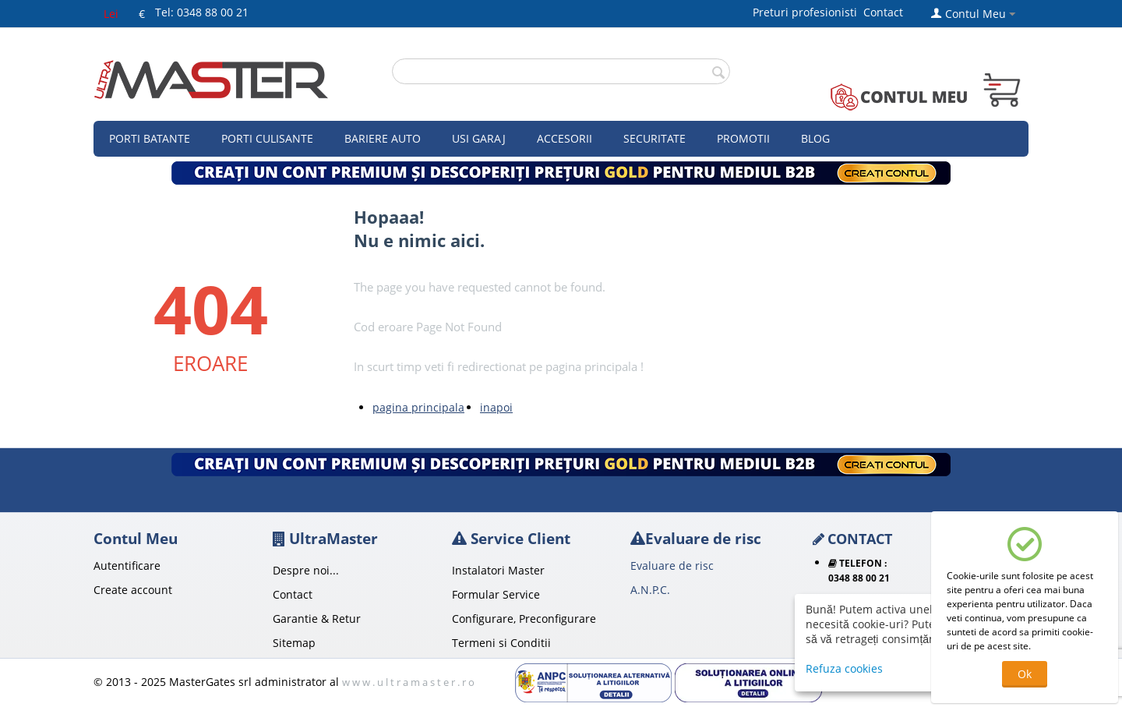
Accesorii (564, 138)
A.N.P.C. (650, 589)
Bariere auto (382, 138)
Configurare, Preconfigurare (524, 618)
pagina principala (418, 407)
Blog (815, 138)
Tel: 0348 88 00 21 (202, 12)
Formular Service (496, 594)
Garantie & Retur (317, 618)
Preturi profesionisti (808, 12)
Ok (1025, 673)
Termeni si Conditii (501, 642)
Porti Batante (149, 138)
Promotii (743, 138)
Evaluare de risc (672, 565)
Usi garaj (479, 138)
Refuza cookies (844, 668)
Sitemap (294, 642)
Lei (111, 13)
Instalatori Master (498, 570)
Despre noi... (306, 570)
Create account (133, 589)
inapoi (496, 407)
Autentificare (127, 565)
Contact (883, 12)
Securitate (654, 138)
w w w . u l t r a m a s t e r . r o (408, 682)
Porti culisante (267, 138)
